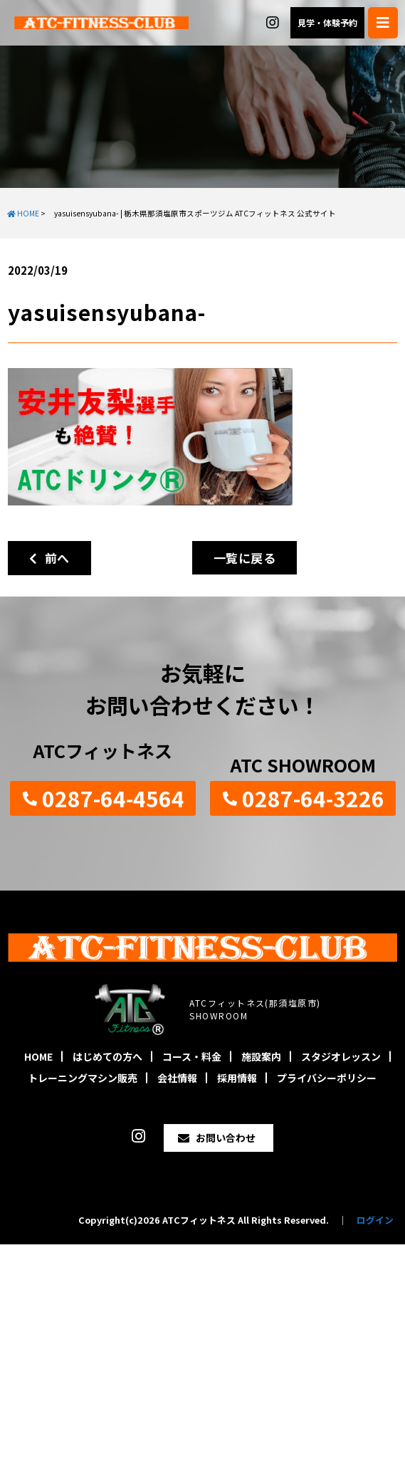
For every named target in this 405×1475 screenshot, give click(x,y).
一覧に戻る (244, 558)
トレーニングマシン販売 (82, 1078)
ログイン (375, 1220)
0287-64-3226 (313, 798)
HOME (38, 1056)
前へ (49, 558)
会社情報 (177, 1078)
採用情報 (237, 1078)
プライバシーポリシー (327, 1078)
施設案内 (261, 1056)
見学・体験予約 (327, 22)
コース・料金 (191, 1056)
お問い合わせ (226, 1137)
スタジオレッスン (341, 1056)
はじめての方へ (107, 1056)
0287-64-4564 (113, 798)
